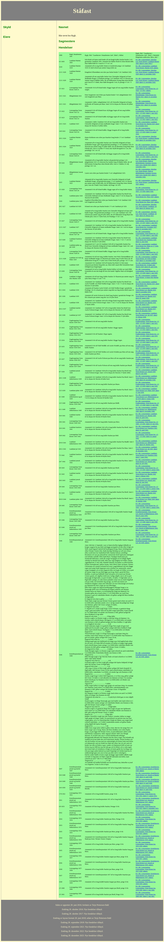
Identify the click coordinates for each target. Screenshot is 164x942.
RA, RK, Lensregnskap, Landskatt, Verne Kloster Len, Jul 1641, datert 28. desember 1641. (146, 449)
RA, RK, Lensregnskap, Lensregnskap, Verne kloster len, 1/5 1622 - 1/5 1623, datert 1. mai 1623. (147, 117)
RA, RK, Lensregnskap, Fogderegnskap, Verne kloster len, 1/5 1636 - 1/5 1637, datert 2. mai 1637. (147, 359)
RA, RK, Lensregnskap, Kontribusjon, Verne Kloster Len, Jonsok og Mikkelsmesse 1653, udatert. (147, 825)
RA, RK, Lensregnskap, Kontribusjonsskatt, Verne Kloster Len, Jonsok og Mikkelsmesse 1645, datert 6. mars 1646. (147, 527)
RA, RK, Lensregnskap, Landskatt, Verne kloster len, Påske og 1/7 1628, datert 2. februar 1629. (147, 246)
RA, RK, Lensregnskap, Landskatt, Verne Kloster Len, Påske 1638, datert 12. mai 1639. (147, 390)
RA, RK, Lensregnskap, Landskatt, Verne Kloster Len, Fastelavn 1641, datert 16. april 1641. (146, 428)
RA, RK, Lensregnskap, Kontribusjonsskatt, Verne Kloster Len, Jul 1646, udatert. (146, 541)
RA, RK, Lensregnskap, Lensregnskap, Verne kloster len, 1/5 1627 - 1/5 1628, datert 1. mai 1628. (147, 233)
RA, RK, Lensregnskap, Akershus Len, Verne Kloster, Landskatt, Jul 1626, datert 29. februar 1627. (146, 206)
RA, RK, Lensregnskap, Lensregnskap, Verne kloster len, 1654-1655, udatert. (146, 831)
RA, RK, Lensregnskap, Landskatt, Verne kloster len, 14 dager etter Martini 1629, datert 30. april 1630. (146, 265)
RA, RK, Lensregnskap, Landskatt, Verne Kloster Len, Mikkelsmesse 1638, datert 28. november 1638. (146, 378)
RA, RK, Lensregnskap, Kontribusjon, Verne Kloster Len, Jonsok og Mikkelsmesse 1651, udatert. (147, 800)
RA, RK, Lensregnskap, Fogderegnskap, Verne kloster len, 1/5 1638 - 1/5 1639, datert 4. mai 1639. (147, 384)
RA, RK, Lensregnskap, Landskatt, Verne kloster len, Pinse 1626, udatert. (147, 196)
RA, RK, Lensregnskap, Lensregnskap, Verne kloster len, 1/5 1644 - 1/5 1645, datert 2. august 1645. (148, 505)
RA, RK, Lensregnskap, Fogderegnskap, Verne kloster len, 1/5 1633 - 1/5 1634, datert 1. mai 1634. (147, 340)
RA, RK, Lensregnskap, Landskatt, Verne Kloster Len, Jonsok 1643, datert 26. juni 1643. (146, 480)
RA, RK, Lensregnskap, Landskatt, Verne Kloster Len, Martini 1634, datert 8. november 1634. (146, 290)
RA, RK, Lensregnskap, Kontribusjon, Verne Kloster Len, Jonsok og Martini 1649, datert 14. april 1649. (147, 781)
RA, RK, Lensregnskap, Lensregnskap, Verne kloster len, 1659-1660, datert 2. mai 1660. (146, 888)
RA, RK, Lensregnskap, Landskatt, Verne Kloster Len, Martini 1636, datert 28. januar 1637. (146, 302)
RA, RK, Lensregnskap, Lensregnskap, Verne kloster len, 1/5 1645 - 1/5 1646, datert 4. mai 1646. (147, 520)
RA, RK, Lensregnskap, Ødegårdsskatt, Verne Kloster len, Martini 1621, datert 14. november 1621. (146, 96)
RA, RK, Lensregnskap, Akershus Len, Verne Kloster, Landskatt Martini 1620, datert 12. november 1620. (147, 72)
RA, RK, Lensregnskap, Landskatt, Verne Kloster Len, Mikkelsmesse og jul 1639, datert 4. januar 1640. (147, 397)
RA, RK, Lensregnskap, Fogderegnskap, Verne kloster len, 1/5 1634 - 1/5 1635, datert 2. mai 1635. (147, 346)
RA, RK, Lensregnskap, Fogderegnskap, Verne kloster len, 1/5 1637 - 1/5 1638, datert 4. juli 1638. (147, 365)
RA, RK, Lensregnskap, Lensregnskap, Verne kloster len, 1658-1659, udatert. (146, 882)
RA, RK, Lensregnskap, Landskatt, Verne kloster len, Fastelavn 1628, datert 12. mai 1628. (146, 240)
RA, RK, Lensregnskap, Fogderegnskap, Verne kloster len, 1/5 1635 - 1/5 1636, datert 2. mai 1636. (147, 353)
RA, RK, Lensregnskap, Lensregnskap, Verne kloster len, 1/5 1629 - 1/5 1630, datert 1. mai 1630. (147, 271)
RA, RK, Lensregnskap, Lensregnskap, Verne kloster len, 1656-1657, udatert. (146, 857)
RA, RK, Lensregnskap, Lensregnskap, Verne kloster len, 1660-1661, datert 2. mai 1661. (146, 894)
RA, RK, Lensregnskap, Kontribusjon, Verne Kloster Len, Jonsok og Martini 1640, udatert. (147, 769)
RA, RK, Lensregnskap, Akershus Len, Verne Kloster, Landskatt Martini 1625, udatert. (147, 182)
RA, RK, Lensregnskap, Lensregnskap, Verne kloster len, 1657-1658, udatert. (146, 869)
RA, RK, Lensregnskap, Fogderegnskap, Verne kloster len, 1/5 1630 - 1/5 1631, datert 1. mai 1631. (147, 321)
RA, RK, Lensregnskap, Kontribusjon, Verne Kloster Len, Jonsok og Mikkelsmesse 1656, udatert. (147, 863)
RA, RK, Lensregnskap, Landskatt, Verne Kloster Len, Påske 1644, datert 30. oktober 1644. (147, 499)
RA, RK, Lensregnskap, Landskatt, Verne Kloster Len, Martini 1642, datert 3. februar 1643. (146, 474)
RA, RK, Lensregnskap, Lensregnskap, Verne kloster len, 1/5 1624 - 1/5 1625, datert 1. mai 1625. (147, 155)
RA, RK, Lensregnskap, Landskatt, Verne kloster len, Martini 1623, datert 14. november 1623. (147, 124)
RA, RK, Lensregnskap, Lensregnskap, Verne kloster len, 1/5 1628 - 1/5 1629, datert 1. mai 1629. (147, 252)
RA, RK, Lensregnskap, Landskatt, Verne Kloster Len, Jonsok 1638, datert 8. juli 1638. (146, 372)
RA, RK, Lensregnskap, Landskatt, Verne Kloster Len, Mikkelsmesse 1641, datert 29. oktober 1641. (146, 443)
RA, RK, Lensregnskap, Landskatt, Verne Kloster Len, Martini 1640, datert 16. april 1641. (146, 415)
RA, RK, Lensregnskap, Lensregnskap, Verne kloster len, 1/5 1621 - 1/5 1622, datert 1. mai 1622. (147, 111)
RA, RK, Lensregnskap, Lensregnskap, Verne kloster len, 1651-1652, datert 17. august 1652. (146, 794)
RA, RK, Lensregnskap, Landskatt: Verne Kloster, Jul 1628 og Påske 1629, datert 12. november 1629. (146, 258)
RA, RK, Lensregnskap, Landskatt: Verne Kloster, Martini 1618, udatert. (147, 67)
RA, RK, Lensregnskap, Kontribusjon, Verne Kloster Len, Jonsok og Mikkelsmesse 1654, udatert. (147, 838)
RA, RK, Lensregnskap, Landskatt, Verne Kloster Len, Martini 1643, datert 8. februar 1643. (146, 493)
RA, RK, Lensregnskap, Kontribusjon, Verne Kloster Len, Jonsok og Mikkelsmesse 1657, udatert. (147, 875)
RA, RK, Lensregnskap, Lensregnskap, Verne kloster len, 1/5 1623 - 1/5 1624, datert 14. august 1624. (147, 131)
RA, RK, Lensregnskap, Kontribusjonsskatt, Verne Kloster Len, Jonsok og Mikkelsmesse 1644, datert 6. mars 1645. (147, 513)
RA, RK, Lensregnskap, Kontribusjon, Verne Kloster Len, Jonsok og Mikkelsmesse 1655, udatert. (147, 850)
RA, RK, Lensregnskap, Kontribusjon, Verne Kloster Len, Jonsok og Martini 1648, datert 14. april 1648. (147, 775)
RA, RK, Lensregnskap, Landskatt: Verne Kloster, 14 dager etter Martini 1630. (147, 277)
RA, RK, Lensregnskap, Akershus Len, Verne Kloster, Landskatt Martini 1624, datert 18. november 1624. (147, 138)
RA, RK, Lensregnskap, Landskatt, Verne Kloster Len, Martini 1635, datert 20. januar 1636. (146, 296)
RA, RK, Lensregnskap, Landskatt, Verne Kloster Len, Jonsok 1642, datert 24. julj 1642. (146, 461)
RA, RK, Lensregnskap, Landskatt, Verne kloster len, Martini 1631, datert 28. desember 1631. (147, 284)
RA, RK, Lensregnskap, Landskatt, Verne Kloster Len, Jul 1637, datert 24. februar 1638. (146, 315)
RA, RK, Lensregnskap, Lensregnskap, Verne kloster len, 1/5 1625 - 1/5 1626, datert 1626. (147, 189)
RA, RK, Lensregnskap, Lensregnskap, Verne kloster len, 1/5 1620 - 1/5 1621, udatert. (147, 88)
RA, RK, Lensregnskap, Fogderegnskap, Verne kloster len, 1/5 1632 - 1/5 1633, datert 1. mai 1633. (147, 334)
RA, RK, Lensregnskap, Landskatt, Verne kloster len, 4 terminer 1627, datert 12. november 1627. (146, 227)
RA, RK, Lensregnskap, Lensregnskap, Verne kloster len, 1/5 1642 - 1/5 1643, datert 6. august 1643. (148, 468)
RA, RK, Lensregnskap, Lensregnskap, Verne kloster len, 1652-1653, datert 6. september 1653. (147, 806)
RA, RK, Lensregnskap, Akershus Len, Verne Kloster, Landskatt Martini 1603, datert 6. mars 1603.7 (147, 61)
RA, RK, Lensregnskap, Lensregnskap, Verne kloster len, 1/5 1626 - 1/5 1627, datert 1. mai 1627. (147, 221)
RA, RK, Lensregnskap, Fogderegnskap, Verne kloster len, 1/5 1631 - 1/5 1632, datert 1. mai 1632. (147, 328)
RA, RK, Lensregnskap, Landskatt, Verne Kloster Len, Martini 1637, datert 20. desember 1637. (146, 309)
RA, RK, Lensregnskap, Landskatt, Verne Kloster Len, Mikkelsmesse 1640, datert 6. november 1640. (146, 409)
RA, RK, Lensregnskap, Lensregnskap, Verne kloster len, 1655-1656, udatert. (146, 844)
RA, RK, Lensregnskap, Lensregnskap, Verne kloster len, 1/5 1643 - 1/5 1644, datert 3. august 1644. (148, 487)
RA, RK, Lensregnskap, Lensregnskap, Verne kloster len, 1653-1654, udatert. (146, 819)
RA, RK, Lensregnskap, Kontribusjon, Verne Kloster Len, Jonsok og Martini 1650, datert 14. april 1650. (147, 787)
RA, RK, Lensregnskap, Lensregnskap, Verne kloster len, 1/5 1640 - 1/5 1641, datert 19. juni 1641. (147, 422)
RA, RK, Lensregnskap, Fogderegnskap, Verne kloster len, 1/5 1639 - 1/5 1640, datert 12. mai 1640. (147, 403)
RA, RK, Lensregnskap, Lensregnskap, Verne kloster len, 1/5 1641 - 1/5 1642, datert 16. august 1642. (147, 435)
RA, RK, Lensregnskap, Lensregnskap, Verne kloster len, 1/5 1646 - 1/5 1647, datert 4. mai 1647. (147, 534)
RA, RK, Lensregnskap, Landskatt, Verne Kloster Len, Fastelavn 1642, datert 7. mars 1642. (146, 455)
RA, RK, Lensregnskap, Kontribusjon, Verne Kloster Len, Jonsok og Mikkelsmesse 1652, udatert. (147, 813)
